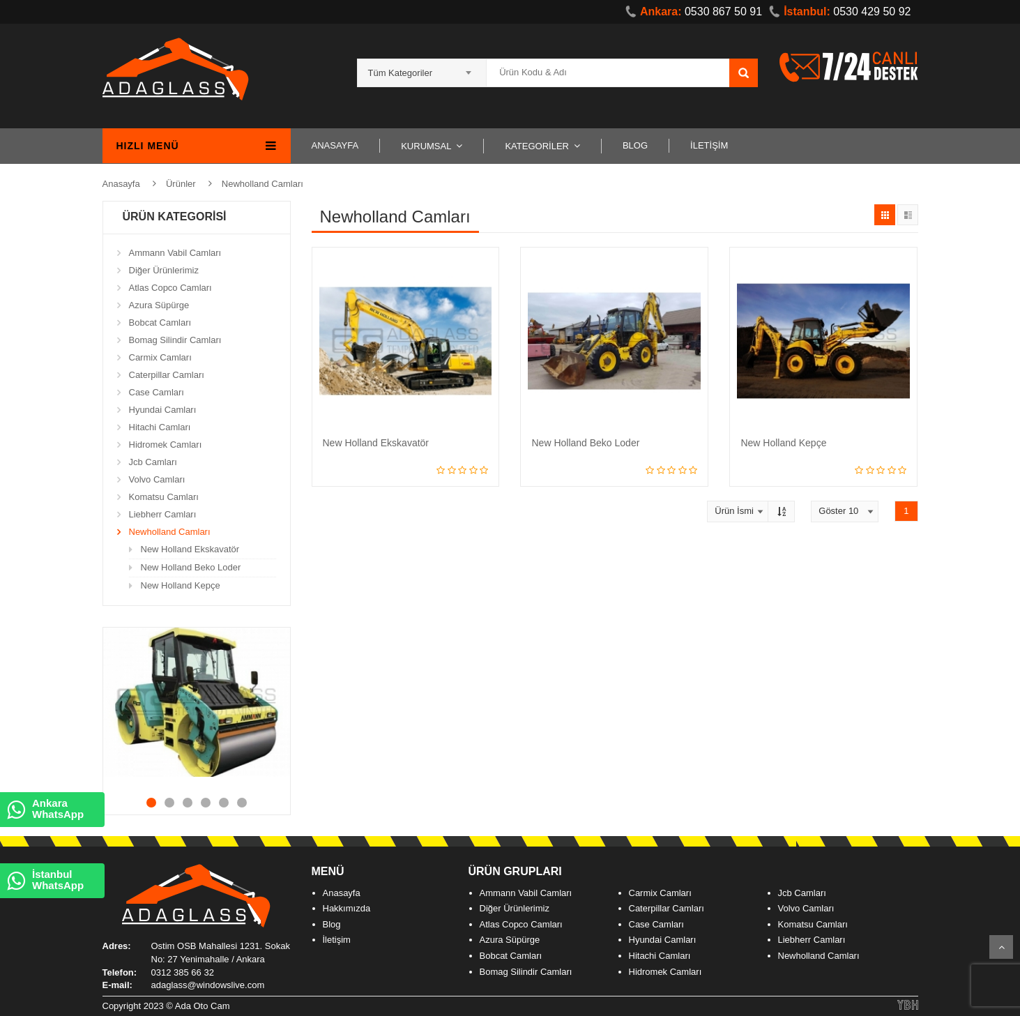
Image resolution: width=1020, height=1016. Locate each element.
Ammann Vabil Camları (175, 253)
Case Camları (156, 392)
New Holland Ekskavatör (190, 549)
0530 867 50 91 (693, 11)
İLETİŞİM (709, 145)
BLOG (635, 145)
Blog (332, 924)
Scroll (1001, 947)
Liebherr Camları (163, 514)
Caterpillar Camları (166, 375)
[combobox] (422, 68)
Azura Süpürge (159, 305)
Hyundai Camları (163, 409)
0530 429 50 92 (840, 11)
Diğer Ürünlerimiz (164, 270)
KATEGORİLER (537, 146)
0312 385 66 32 (182, 972)
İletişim (337, 939)
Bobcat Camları (160, 322)
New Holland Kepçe (180, 585)
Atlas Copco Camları (170, 287)
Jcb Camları (153, 462)
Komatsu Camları (164, 497)
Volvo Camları (157, 479)
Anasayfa (121, 184)
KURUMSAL (426, 146)
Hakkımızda (347, 908)
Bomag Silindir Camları (175, 340)
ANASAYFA (335, 145)
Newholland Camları (262, 184)
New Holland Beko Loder (191, 567)
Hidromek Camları (165, 444)
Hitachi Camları (160, 427)
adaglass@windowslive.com (208, 985)
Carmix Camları (160, 357)
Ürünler (181, 184)
